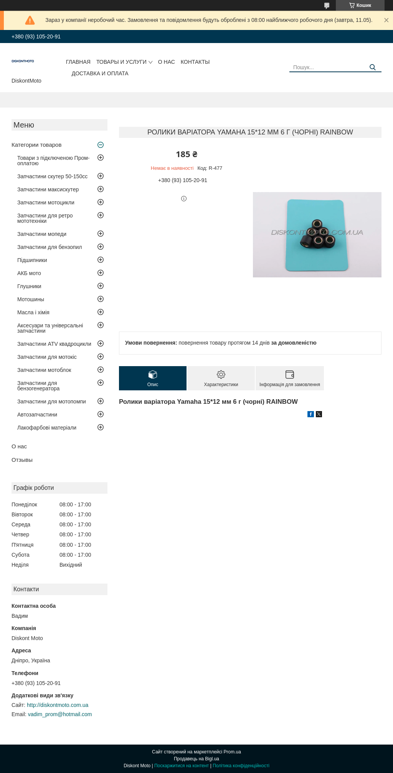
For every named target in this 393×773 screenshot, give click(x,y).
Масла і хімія (33, 312)
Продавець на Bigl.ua (196, 758)
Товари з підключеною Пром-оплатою (53, 160)
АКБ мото (29, 273)
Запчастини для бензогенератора (38, 385)
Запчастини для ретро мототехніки (45, 218)
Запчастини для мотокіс (47, 357)
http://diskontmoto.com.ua (57, 705)
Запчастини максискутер (48, 189)
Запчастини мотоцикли (45, 202)
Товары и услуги (121, 62)
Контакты (195, 62)
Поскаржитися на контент (181, 765)
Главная (78, 62)
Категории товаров (36, 144)
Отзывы (22, 459)
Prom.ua (232, 752)
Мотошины (30, 299)
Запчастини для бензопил (49, 247)
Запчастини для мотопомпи (51, 401)
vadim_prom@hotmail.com (60, 714)
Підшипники (32, 260)
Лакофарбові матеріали (46, 428)
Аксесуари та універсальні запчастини (50, 328)
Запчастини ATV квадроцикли (54, 344)
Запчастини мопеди (41, 234)
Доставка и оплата (100, 73)
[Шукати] (372, 67)
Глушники (29, 286)
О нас (166, 62)
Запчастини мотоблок (44, 370)
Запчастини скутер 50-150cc (52, 176)
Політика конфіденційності (241, 765)
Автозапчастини (37, 414)
